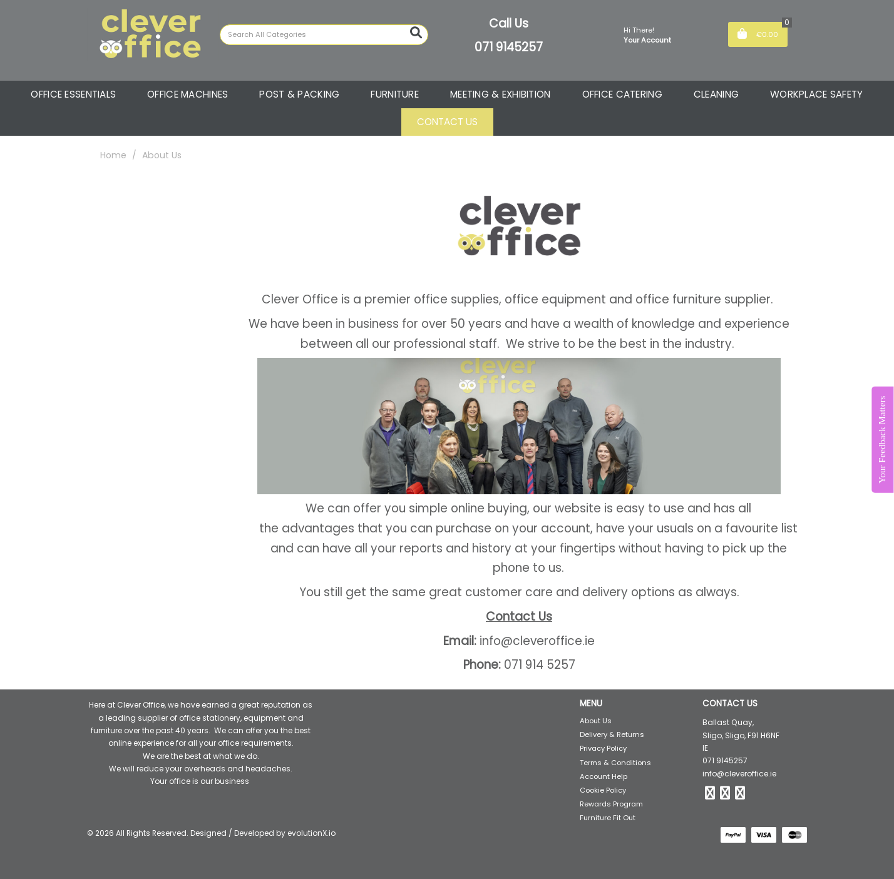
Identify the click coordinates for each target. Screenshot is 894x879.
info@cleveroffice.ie (739, 773)
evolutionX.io (311, 833)
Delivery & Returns (612, 734)
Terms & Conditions (615, 763)
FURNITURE (395, 94)
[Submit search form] (416, 33)
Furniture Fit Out (607, 818)
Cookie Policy (603, 790)
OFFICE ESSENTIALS (73, 94)
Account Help (603, 776)
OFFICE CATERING (622, 94)
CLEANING (716, 94)
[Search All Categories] (324, 34)
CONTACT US (447, 121)
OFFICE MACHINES (187, 94)
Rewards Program (611, 804)
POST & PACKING (299, 94)
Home (113, 155)
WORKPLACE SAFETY (816, 94)
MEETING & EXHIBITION (500, 94)
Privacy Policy (603, 748)
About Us (596, 721)
